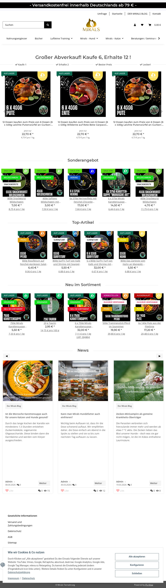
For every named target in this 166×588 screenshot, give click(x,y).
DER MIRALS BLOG (137, 13)
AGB (10, 536)
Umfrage (102, 13)
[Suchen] (23, 24)
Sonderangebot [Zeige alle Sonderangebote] (83, 160)
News (83, 350)
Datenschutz (28, 578)
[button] (134, 24)
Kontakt (157, 13)
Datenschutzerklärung (19, 572)
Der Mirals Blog (14, 406)
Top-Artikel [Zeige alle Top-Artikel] (83, 222)
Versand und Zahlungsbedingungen (20, 523)
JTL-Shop (149, 584)
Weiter (44, 483)
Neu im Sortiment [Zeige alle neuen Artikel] (83, 285)
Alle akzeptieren (137, 556)
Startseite (117, 13)
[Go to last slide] (4, 111)
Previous (6, 356)
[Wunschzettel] (142, 24)
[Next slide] (161, 111)
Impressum (13, 578)
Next (159, 356)
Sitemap (12, 542)
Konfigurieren (137, 565)
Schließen (137, 573)
